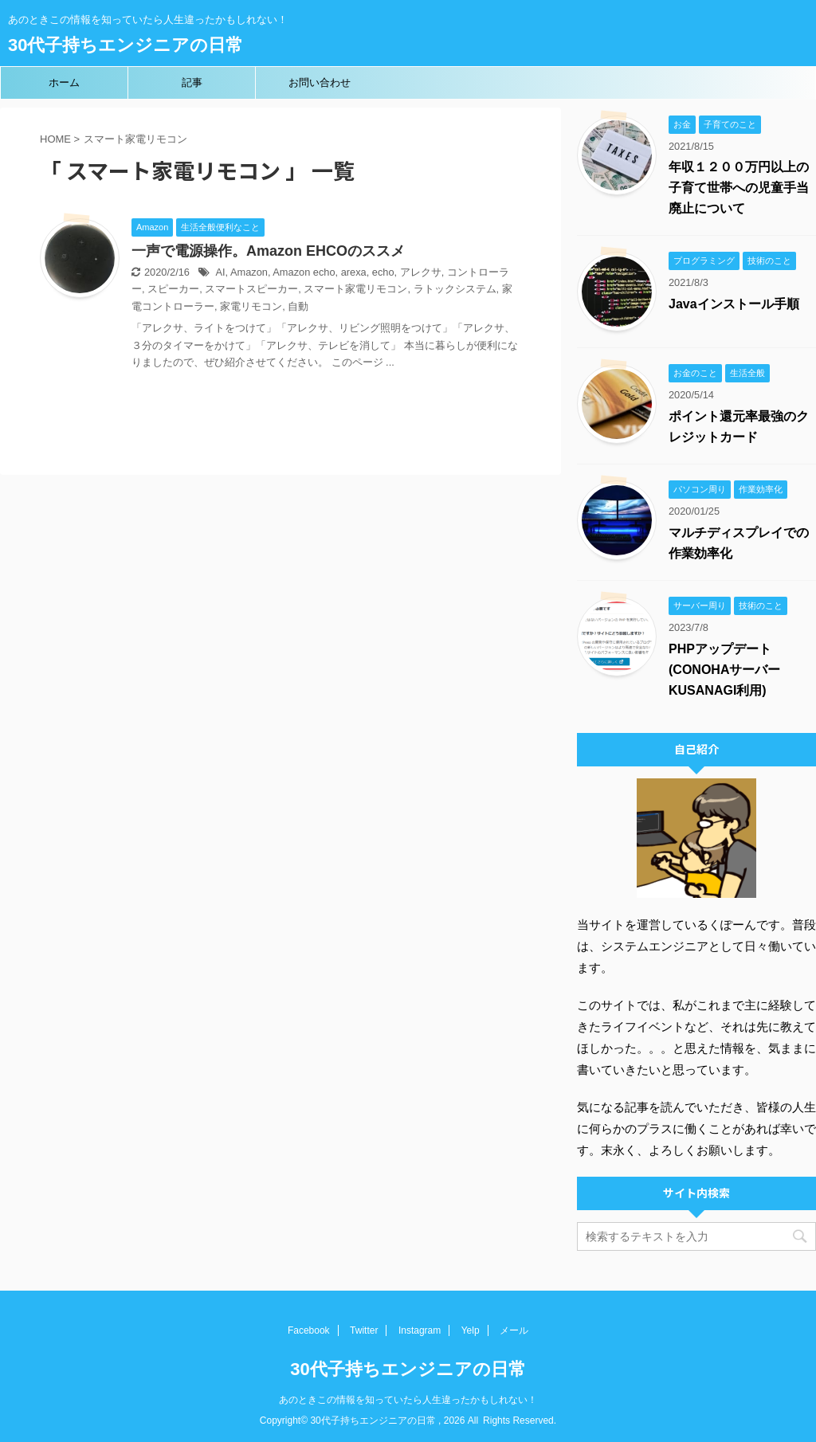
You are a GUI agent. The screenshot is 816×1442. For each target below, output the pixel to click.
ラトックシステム (455, 289)
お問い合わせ (319, 82)
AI (220, 272)
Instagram (419, 1330)
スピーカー (173, 289)
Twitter (364, 1330)
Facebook (309, 1330)
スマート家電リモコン (355, 289)
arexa (354, 272)
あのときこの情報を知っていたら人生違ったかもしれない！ (408, 1399)
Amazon (249, 272)
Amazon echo (304, 272)
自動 (298, 306)
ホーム (64, 82)
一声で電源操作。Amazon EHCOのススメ (268, 251)
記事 (192, 82)
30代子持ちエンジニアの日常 (125, 45)
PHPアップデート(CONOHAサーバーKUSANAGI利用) (724, 669)
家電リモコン (251, 306)
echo (383, 272)
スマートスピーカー (251, 289)
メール (514, 1330)
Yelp (470, 1330)
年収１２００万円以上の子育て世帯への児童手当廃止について (739, 187)
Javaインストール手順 (734, 304)
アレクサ (420, 272)
